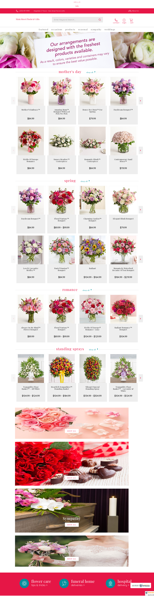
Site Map (133, 594)
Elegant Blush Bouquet (123, 216)
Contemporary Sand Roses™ (123, 158)
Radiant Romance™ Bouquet (123, 326)
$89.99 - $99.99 (61, 225)
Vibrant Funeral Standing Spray (92, 386)
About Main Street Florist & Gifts (28, 516)
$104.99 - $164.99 (92, 275)
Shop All (89, 70)
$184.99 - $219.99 (123, 275)
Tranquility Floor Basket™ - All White (31, 386)
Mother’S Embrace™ (31, 107)
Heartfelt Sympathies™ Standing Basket (61, 386)
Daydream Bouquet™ (123, 107)
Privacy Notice (107, 594)
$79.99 (92, 116)
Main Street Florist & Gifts (27, 19)
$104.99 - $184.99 (62, 393)
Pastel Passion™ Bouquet (61, 267)
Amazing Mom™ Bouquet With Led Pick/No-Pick (62, 109)
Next (141, 98)
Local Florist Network (121, 594)
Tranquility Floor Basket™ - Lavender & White (123, 387)
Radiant (92, 266)
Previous (13, 98)
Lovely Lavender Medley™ (30, 267)
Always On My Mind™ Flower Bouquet (30, 326)
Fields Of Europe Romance (30, 158)
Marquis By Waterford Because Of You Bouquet (123, 267)
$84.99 (30, 116)
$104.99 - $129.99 (92, 334)
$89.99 (31, 334)
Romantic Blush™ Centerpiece (92, 158)
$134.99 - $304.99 (92, 393)
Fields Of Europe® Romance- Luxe (92, 326)
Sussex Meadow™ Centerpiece (62, 158)
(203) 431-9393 (24, 11)
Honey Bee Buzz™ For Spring (92, 108)
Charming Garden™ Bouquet (92, 217)
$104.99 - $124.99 (31, 393)
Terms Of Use (95, 594)
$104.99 (123, 334)
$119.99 (123, 166)
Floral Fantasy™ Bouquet (61, 217)
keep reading (86, 521)
